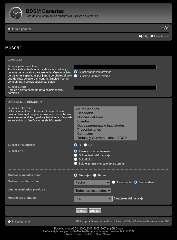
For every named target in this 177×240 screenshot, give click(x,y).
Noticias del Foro (105, 117)
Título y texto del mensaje (92, 151)
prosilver (115, 231)
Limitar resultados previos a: (27, 189)
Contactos (105, 134)
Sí (77, 145)
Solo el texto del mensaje (92, 155)
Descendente (144, 182)
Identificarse (161, 36)
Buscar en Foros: (19, 108)
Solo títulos (83, 159)
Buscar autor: (17, 86)
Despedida (105, 113)
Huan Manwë (103, 234)
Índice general (21, 29)
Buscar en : (15, 150)
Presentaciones (105, 130)
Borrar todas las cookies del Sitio (111, 221)
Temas (99, 175)
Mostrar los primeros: (22, 197)
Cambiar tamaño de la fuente (165, 28)
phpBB (72, 228)
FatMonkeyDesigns (84, 231)
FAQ (146, 36)
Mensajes (82, 175)
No (88, 145)
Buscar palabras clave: (23, 66)
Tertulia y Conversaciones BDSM (105, 138)
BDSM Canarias (105, 109)
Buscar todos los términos (92, 71)
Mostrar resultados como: (25, 175)
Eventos (105, 121)
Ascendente (122, 182)
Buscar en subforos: (21, 144)
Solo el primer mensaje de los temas (99, 163)
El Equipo (82, 221)
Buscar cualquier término (92, 76)
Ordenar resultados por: (24, 181)
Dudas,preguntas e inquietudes (105, 125)
